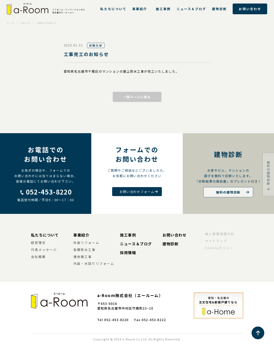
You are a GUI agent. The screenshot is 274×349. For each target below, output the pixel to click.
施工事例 (163, 8)
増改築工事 (82, 256)
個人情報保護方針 (220, 233)
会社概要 (38, 256)
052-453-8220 (49, 191)
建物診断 (219, 8)
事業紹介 (139, 8)
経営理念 (38, 242)
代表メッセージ (44, 249)
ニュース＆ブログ (191, 8)
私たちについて (113, 8)
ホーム (10, 22)
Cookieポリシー (219, 247)
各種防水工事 (84, 249)
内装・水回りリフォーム (93, 263)
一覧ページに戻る (137, 97)
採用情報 (128, 252)
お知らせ (25, 22)
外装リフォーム (86, 242)
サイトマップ (216, 240)
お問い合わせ (250, 8)
